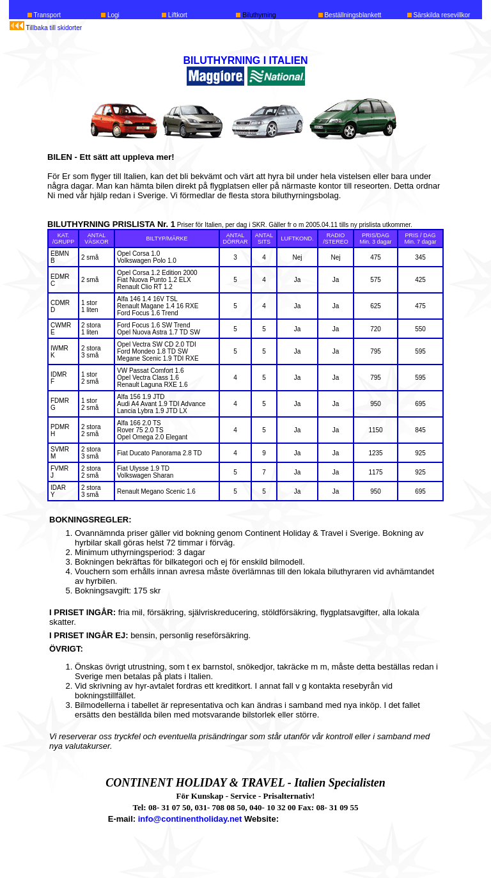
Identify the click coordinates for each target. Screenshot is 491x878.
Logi (112, 15)
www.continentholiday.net (332, 819)
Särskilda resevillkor (441, 15)
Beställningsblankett (352, 15)
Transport (47, 15)
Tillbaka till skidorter (54, 27)
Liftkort (176, 15)
